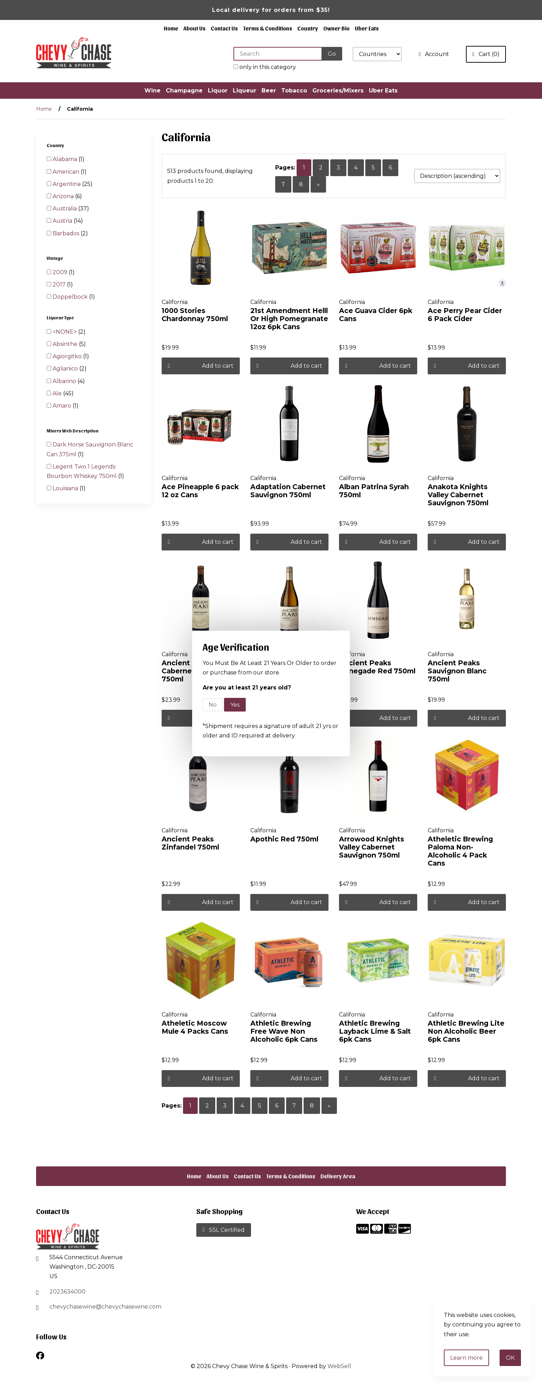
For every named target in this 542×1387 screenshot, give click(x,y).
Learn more (466, 1357)
